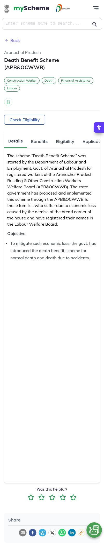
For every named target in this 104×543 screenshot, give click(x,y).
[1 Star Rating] (31, 497)
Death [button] (48, 80)
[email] (23, 533)
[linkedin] (72, 533)
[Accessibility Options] (99, 127)
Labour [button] (12, 88)
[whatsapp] (62, 533)
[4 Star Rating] (63, 497)
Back (12, 40)
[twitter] (52, 533)
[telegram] (42, 533)
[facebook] (32, 533)
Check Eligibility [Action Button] (25, 119)
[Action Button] (31, 9)
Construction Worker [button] (22, 80)
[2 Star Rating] (41, 497)
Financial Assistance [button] (76, 80)
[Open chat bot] (94, 530)
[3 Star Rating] (52, 497)
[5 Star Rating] (73, 497)
